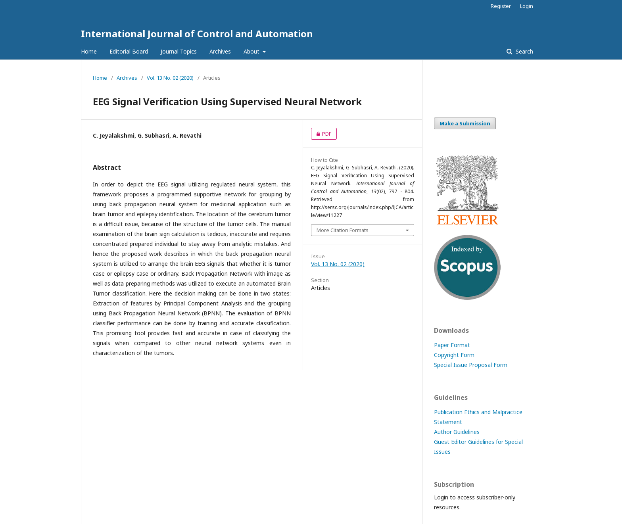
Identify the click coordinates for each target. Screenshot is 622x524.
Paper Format (452, 345)
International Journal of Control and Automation (197, 33)
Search (523, 51)
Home (89, 51)
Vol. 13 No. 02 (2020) (170, 77)
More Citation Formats (343, 230)
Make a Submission (465, 123)
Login (526, 6)
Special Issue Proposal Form (470, 365)
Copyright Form (454, 355)
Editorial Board (128, 51)
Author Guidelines (457, 432)
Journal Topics (179, 51)
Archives (220, 51)
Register (501, 6)
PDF (321, 133)
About (252, 51)
